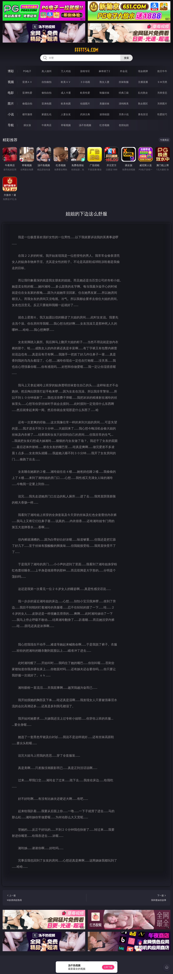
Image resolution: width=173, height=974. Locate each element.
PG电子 (27, 71)
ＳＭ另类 (162, 82)
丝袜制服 (124, 82)
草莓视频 (66, 125)
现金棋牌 (143, 71)
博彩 (11, 71)
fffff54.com (86, 50)
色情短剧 (124, 125)
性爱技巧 (162, 114)
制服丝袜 (104, 92)
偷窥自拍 (27, 103)
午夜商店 (46, 125)
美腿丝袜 (104, 103)
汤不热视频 (85, 125)
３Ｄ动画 (85, 82)
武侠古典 (85, 114)
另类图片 (162, 103)
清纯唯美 (124, 103)
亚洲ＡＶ (27, 82)
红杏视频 (104, 125)
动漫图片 (85, 103)
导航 (11, 125)
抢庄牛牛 (162, 71)
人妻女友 (66, 114)
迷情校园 (104, 114)
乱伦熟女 (143, 92)
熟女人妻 (104, 82)
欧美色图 (66, 103)
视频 (11, 82)
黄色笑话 (143, 114)
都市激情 (27, 114)
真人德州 (46, 71)
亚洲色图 (46, 103)
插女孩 (27, 125)
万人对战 (66, 71)
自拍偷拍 (46, 82)
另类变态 (162, 92)
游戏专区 (85, 71)
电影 (11, 93)
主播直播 (143, 82)
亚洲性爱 (27, 92)
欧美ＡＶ (66, 82)
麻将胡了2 (104, 71)
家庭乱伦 (46, 114)
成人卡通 (66, 92)
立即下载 (108, 967)
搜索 (126, 58)
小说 (11, 114)
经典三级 (124, 92)
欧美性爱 (85, 92)
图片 (11, 103)
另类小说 (124, 114)
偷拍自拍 (46, 92)
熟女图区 (143, 103)
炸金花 (123, 71)
